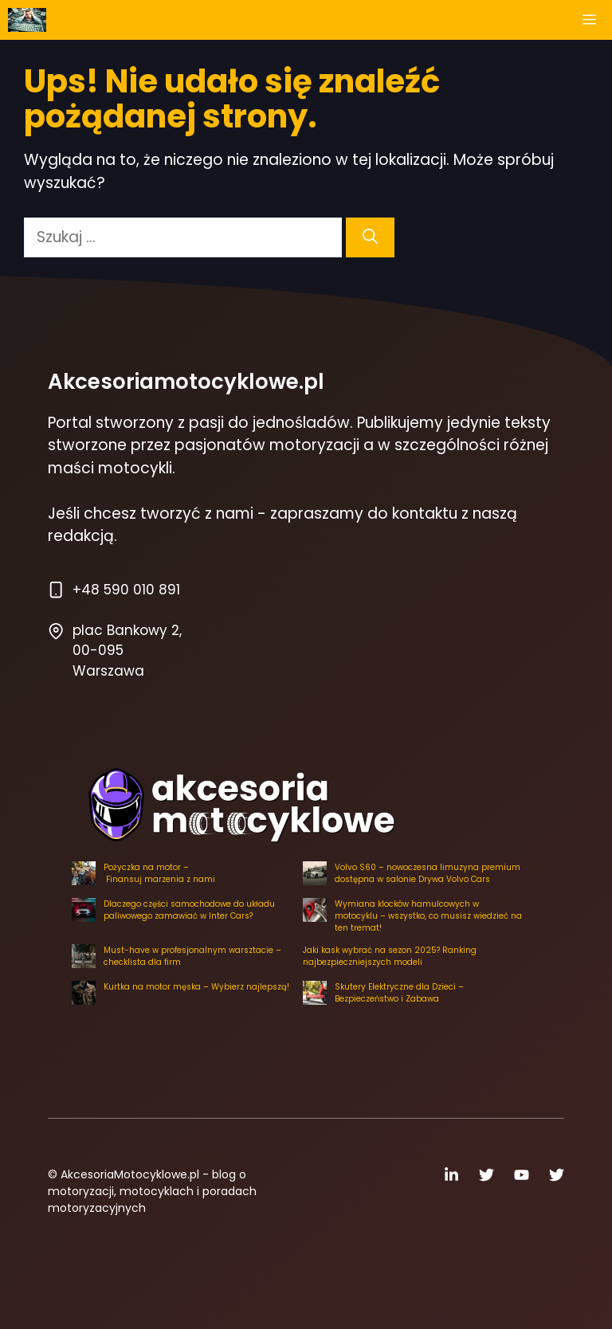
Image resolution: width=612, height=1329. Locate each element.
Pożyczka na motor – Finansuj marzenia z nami (159, 873)
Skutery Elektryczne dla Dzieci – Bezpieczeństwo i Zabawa (399, 993)
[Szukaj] (370, 238)
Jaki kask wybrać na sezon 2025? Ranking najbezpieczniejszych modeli (390, 956)
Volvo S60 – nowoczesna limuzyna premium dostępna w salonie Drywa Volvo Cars (427, 873)
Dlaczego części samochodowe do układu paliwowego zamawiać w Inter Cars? (189, 910)
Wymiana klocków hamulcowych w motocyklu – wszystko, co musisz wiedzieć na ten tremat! (428, 916)
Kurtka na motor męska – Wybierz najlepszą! (196, 987)
